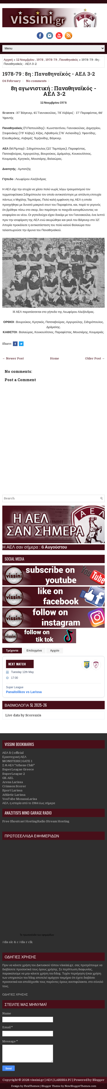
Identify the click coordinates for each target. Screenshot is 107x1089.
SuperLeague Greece (18, 769)
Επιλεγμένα (34, 650)
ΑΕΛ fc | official (13, 752)
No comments (36, 81)
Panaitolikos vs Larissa (24, 692)
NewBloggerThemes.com (80, 1086)
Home (54, 358)
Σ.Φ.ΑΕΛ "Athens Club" (18, 765)
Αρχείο (54, 650)
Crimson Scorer (14, 786)
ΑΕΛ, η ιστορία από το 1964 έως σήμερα (28, 803)
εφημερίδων (48, 935)
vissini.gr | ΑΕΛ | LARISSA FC (51, 1080)
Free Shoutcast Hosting (19, 821)
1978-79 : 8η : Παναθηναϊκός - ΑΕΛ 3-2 (48, 74)
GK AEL (7, 778)
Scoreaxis (33, 715)
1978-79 (51, 59)
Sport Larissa (12, 790)
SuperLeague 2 (13, 773)
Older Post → (95, 358)
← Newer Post (13, 358)
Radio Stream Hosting (53, 821)
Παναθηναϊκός (68, 59)
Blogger (98, 1080)
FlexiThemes (31, 1086)
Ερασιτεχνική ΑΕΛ (14, 757)
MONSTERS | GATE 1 (17, 761)
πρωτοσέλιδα (30, 935)
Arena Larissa (12, 782)
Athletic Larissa (13, 794)
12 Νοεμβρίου (25, 59)
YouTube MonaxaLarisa (19, 799)
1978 (39, 59)
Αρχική (8, 59)
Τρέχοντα (12, 650)
